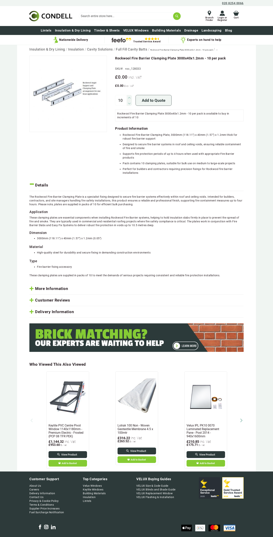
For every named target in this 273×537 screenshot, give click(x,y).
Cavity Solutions (100, 49)
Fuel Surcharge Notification (46, 512)
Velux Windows (92, 485)
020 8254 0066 (233, 3)
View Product (69, 454)
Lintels (87, 500)
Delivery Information (42, 493)
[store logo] (50, 16)
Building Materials (94, 493)
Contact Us (36, 497)
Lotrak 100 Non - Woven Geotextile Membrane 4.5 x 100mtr (135, 429)
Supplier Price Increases (44, 508)
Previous (32, 420)
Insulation (76, 49)
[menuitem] (228, 30)
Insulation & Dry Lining (47, 49)
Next (241, 420)
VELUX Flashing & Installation (155, 497)
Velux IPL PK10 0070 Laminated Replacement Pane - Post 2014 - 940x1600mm (203, 431)
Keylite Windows (93, 489)
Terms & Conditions (41, 504)
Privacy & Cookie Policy (44, 500)
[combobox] (129, 16)
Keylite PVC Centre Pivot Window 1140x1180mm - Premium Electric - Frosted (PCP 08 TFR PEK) (66, 431)
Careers (34, 489)
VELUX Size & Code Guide (152, 485)
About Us (35, 485)
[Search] (177, 16)
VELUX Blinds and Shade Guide (155, 489)
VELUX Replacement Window (154, 493)
